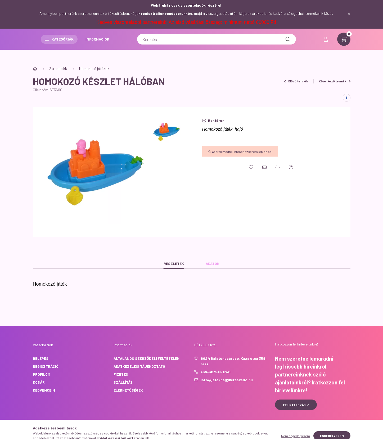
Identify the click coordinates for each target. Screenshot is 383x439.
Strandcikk (58, 68)
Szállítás (123, 382)
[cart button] (343, 44)
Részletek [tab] (174, 263)
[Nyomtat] (277, 167)
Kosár (39, 382)
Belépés (40, 358)
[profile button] (325, 44)
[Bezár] (349, 14)
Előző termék (296, 81)
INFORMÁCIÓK (203, 44)
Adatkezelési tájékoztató (139, 366)
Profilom (41, 374)
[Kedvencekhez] (251, 167)
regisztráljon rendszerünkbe (166, 13)
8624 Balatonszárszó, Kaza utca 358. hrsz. (234, 361)
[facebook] (346, 98)
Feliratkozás (296, 405)
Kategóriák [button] (165, 44)
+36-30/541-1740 (216, 372)
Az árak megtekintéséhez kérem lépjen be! (242, 151)
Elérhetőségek (128, 390)
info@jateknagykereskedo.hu (227, 380)
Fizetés (121, 374)
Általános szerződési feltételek (146, 358)
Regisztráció (45, 366)
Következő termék (334, 81)
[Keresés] (269, 44)
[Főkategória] (35, 69)
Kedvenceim (44, 390)
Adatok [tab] (212, 263)
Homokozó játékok (94, 68)
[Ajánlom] (264, 167)
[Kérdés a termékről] (291, 167)
